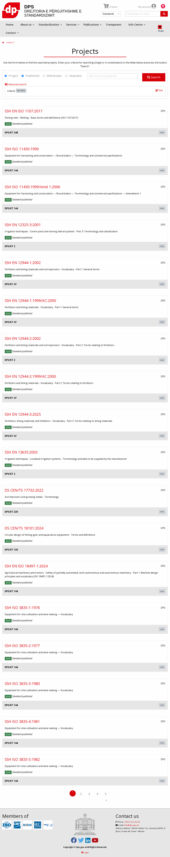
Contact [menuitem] (11, 33)
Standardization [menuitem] (49, 24)
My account (147, 7)
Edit (159, 90)
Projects (10, 42)
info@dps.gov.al (131, 825)
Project (11, 76)
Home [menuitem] (9, 24)
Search (153, 77)
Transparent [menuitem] (113, 24)
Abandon (73, 76)
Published (30, 76)
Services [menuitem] (71, 24)
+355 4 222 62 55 (132, 822)
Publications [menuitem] (91, 24)
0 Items (111, 7)
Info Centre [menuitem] (135, 24)
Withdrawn (52, 76)
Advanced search (16, 84)
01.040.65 (21, 91)
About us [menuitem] (25, 24)
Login (86, 852)
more (162, 132)
